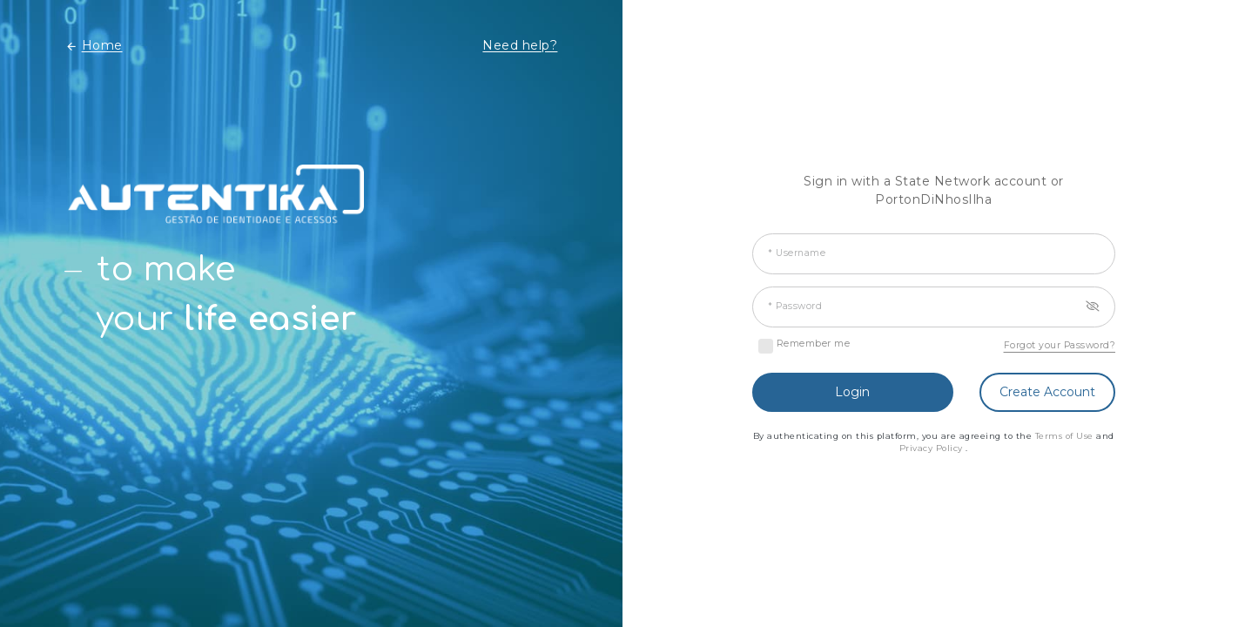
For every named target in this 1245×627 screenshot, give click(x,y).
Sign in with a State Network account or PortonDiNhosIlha (934, 190)
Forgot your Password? (1060, 345)
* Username (796, 253)
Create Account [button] (1047, 392)
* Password (795, 306)
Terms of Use (1066, 436)
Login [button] (852, 392)
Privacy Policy (932, 448)
